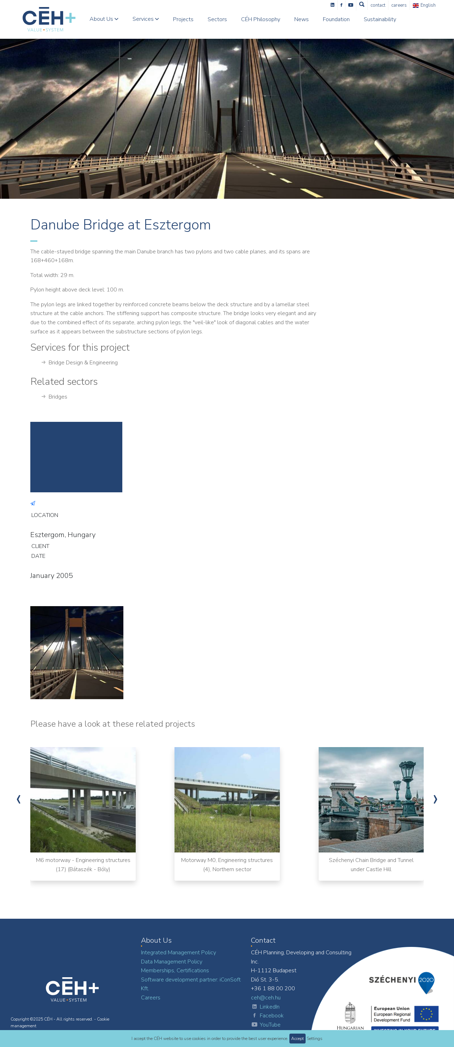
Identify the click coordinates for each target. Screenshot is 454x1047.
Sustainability (380, 19)
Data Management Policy (171, 962)
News (301, 19)
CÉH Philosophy (260, 19)
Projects (183, 19)
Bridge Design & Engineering (80, 363)
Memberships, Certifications (175, 970)
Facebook (267, 1016)
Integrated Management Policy (178, 952)
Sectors (217, 19)
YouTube (266, 1025)
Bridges (54, 397)
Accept (297, 1038)
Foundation (336, 19)
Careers (399, 5)
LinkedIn (265, 1007)
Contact (377, 5)
